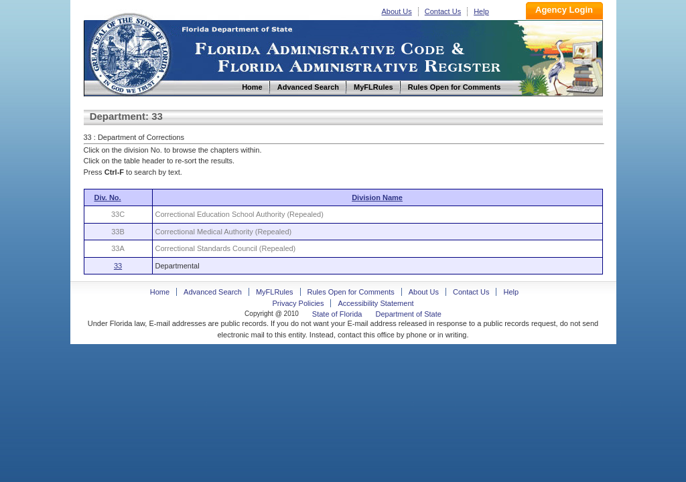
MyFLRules (274, 292)
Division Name (377, 197)
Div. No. (107, 197)
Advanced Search (213, 292)
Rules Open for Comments (351, 292)
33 (118, 266)
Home (129, 52)
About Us (397, 11)
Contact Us (443, 11)
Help (481, 11)
